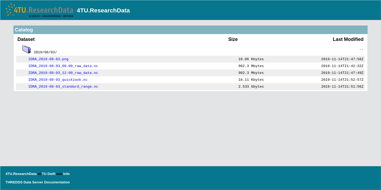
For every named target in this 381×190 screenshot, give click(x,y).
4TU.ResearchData (103, 10)
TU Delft (48, 174)
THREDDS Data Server (24, 182)
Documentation (57, 182)
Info (66, 174)
